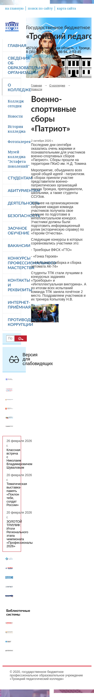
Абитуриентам (14, 190)
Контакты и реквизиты (14, 285)
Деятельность (14, 203)
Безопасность (14, 215)
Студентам (14, 177)
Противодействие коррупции (14, 322)
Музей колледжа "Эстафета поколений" (14, 159)
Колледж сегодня (14, 103)
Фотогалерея (14, 141)
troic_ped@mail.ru (40, 56)
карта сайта (66, 8)
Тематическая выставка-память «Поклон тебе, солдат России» (17, 494)
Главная (14, 45)
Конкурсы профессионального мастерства (14, 263)
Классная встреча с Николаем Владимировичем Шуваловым (19, 458)
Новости (14, 116)
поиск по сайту (40, 8)
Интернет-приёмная (14, 304)
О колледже (14, 87)
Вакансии (14, 245)
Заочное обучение (14, 230)
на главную (14, 8)
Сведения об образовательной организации (14, 65)
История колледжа (14, 129)
